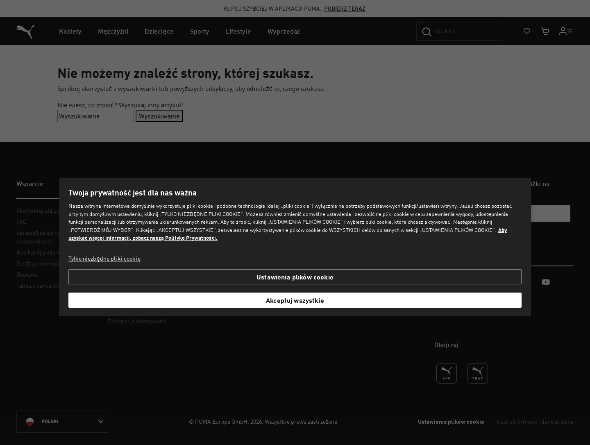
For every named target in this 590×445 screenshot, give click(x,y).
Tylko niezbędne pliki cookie (104, 258)
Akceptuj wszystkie (295, 300)
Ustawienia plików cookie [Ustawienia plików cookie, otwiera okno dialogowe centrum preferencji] (295, 277)
